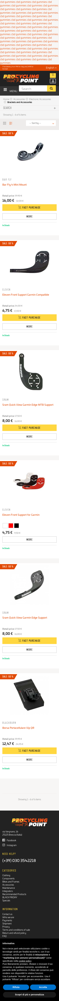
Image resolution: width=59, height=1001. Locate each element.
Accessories (8, 884)
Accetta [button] (43, 987)
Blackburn (9, 722)
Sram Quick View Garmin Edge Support (24, 617)
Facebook (9, 840)
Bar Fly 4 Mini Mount (14, 184)
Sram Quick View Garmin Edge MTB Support (27, 404)
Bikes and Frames (10, 881)
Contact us (7, 914)
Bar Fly (7, 179)
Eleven (6, 289)
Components (8, 878)
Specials (6, 900)
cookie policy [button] (25, 961)
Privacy (6, 926)
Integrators (7, 891)
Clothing (6, 875)
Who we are (8, 917)
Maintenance (8, 887)
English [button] (51, 67)
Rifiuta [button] (16, 987)
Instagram (9, 845)
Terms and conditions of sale (16, 929)
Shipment (6, 923)
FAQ (4, 936)
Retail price (8, 195)
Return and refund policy (14, 932)
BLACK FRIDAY (9, 897)
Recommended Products (14, 894)
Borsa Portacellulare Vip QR (18, 728)
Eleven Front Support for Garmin (20, 515)
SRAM (5, 399)
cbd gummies (18, 5)
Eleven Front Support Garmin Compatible (25, 294)
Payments (7, 920)
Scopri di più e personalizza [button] (29, 994)
